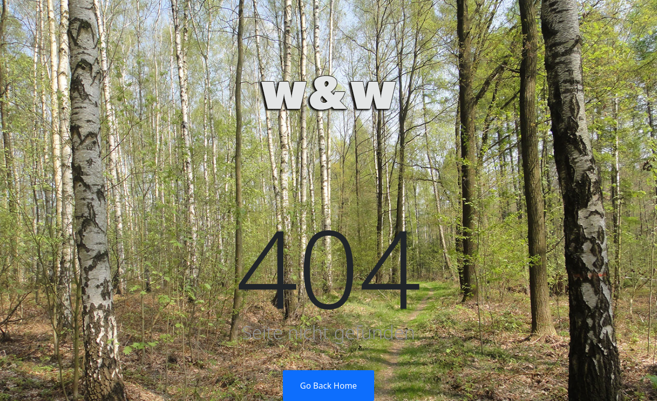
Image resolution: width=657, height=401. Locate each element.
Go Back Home (328, 385)
